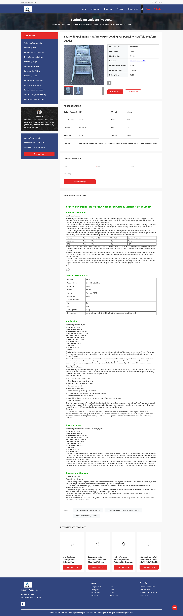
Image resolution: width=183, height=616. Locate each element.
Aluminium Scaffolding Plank (34, 99)
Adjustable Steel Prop (31, 66)
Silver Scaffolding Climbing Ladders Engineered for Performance (69, 559)
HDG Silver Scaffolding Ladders (86, 516)
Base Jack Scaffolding (32, 71)
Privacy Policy (114, 595)
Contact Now (39, 154)
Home (53, 24)
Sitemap (112, 592)
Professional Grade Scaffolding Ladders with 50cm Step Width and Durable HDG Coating (97, 559)
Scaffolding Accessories (32, 85)
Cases (112, 590)
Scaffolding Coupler (31, 62)
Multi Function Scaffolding (33, 80)
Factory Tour (95, 590)
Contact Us (95, 595)
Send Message (80, 182)
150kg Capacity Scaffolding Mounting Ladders (123, 510)
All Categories (144, 595)
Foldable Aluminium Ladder (33, 90)
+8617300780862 (39, 147)
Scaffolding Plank (30, 48)
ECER (131, 613)
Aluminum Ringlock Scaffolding (35, 94)
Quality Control (96, 592)
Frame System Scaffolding (33, 57)
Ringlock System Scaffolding (34, 52)
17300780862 (41, 143)
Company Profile (96, 587)
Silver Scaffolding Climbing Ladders (88, 510)
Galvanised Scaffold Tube (33, 43)
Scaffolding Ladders (64, 24)
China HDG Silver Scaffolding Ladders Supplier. (64, 613)
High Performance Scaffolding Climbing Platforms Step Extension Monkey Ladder (123, 559)
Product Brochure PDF (138, 61)
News (111, 587)
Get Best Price (115, 92)
